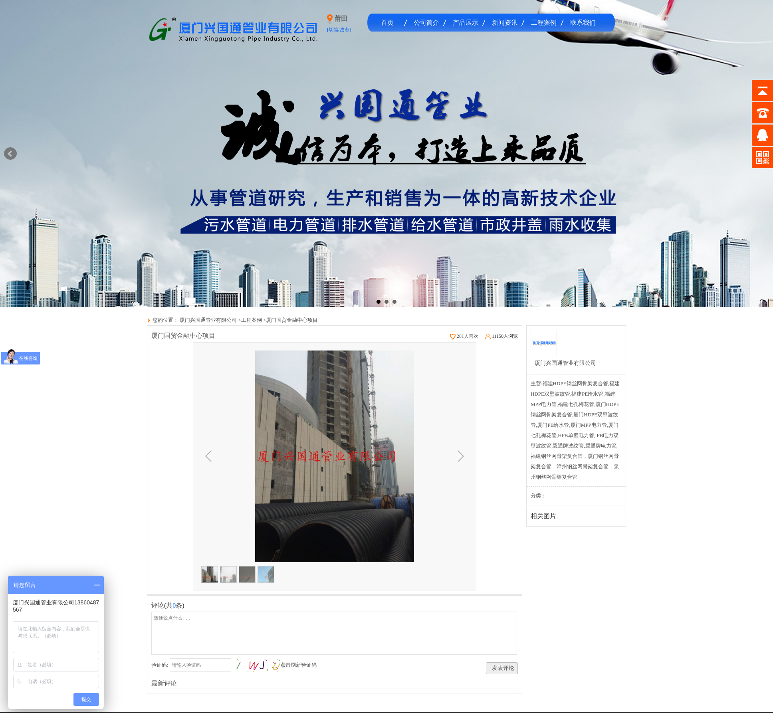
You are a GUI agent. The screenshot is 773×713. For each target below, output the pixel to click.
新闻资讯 (504, 22)
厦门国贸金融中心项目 (292, 320)
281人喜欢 (464, 336)
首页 (387, 22)
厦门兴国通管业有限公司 (207, 320)
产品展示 (465, 22)
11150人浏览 (501, 336)
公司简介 (426, 22)
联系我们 (583, 22)
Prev (10, 153)
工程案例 (544, 22)
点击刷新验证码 (298, 665)
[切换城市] (339, 30)
